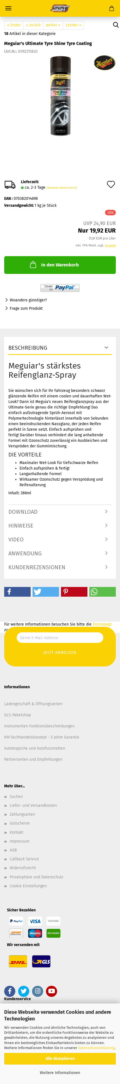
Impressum (20, 841)
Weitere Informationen (60, 1072)
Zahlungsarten (22, 814)
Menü (8, 8)
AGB (13, 850)
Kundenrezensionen (36, 567)
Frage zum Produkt (26, 308)
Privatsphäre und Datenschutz (36, 877)
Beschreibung (27, 347)
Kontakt (16, 832)
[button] (17, 592)
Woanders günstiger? (28, 300)
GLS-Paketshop (17, 715)
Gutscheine (20, 823)
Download (23, 511)
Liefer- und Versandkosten (33, 805)
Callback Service (24, 859)
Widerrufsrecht (23, 868)
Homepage (102, 624)
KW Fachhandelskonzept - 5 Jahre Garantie (41, 737)
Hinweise (20, 525)
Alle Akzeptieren (60, 1058)
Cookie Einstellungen (28, 886)
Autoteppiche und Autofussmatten (34, 748)
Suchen (16, 796)
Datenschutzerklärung (96, 1048)
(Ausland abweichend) (61, 188)
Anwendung (25, 553)
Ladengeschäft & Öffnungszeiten (33, 704)
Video (16, 539)
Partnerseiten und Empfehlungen (33, 759)
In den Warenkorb (54, 264)
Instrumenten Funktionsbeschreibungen (39, 726)
